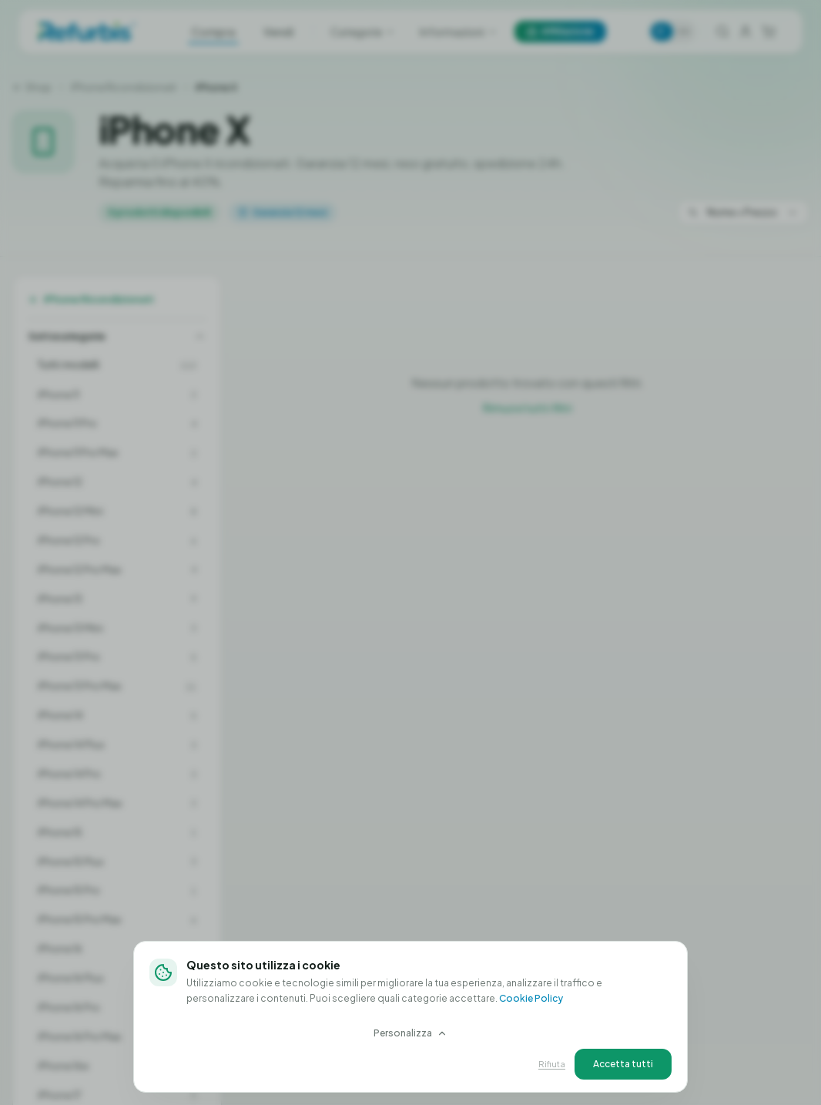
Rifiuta (551, 1064)
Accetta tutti (623, 1064)
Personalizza (410, 1033)
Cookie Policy (531, 998)
